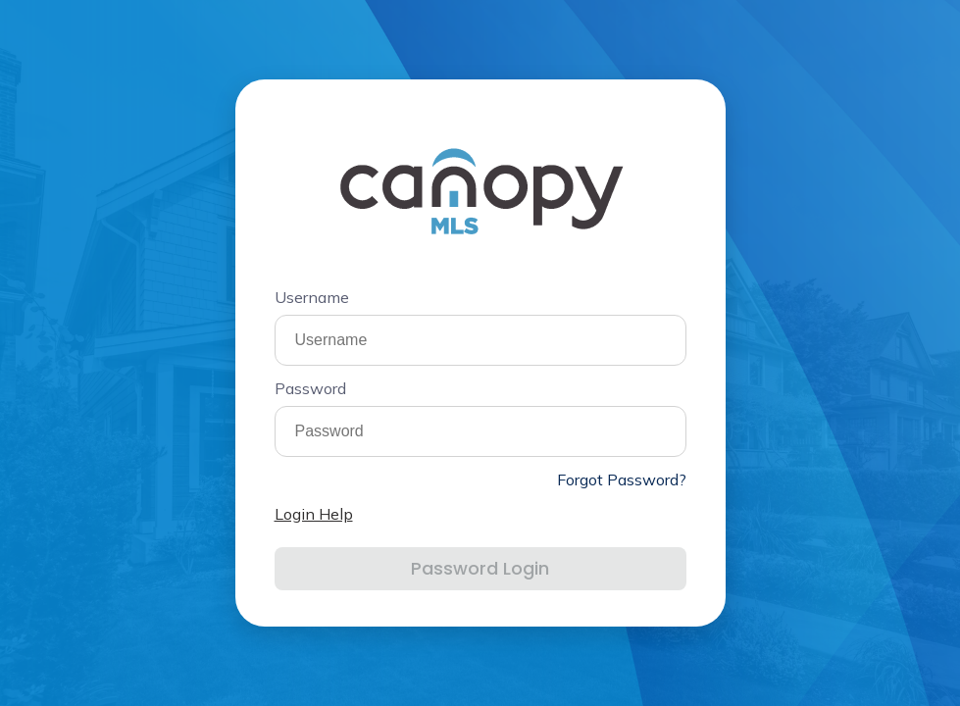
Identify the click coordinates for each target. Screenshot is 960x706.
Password (310, 388)
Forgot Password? (621, 479)
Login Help (314, 514)
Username (312, 297)
